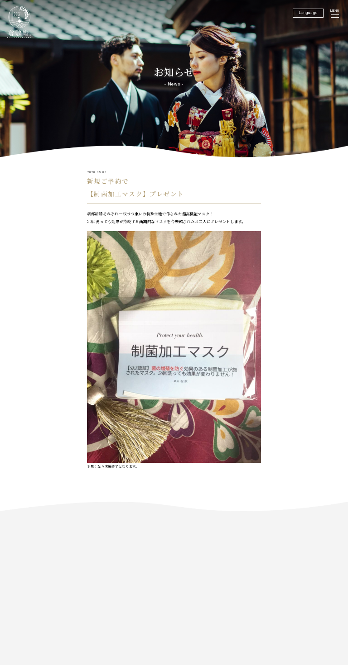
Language (308, 12)
